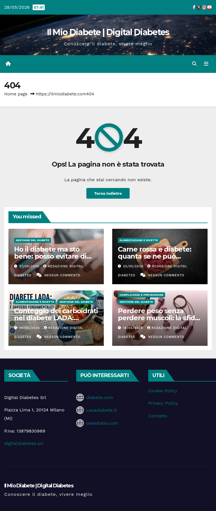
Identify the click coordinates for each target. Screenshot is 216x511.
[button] (194, 63)
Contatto (157, 415)
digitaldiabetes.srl (23, 443)
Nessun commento (62, 275)
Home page (16, 94)
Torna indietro (108, 193)
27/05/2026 (30, 266)
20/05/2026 (30, 328)
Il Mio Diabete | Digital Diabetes (108, 32)
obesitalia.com (102, 423)
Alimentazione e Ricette (139, 240)
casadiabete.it (101, 410)
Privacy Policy (163, 403)
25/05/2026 (134, 266)
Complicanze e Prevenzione (141, 294)
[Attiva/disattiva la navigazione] (206, 64)
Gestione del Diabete (32, 240)
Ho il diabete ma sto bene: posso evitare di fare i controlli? (50, 256)
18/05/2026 (133, 328)
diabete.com (99, 397)
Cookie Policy (162, 390)
